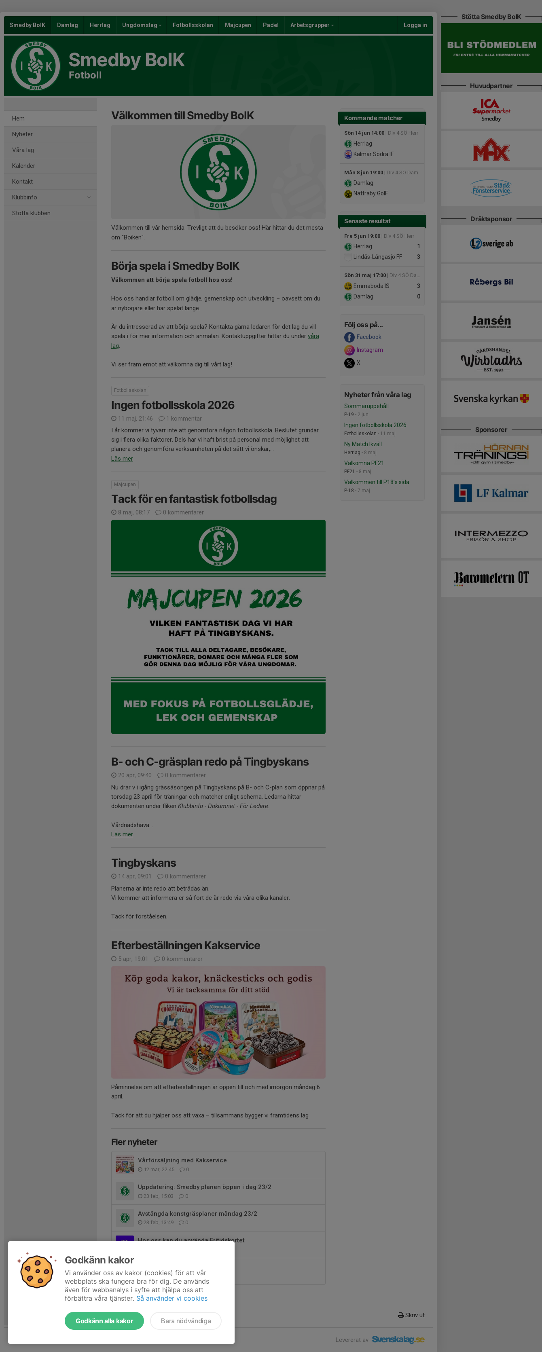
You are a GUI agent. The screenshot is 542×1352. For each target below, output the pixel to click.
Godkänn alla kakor (104, 1321)
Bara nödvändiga (186, 1321)
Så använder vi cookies (171, 1298)
